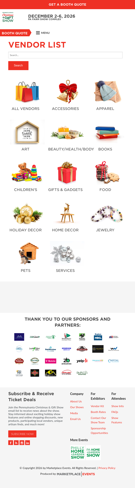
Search (18, 65)
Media (74, 413)
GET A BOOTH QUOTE (67, 4)
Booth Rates (98, 411)
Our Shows (77, 407)
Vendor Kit (97, 406)
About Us (76, 401)
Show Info (117, 406)
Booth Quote (15, 33)
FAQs (114, 411)
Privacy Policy (106, 468)
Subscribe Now (22, 434)
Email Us (75, 419)
